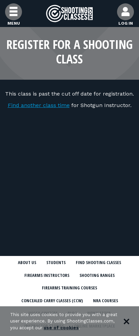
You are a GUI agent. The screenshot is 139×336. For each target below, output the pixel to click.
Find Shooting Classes (98, 262)
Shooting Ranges (97, 275)
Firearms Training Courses (69, 288)
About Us (27, 262)
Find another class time (39, 105)
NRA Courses (105, 301)
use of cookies (61, 327)
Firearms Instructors (46, 275)
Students (56, 262)
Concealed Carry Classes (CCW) (52, 301)
